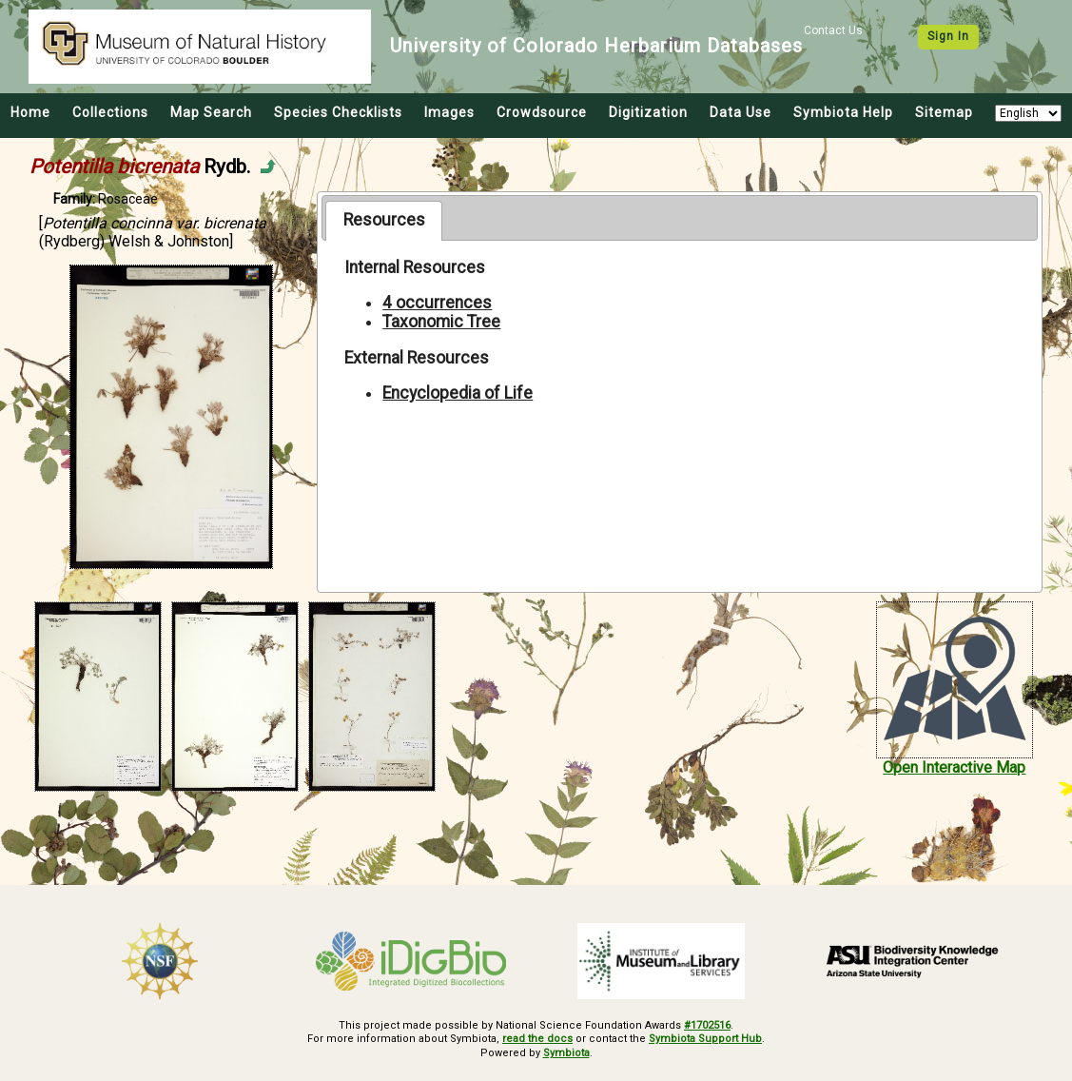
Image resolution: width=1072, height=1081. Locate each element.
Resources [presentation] (384, 219)
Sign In (948, 36)
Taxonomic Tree (441, 321)
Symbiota (566, 1053)
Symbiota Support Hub (705, 1038)
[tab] (383, 221)
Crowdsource (542, 112)
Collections (110, 112)
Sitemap (944, 112)
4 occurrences (437, 302)
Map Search (211, 112)
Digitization (648, 112)
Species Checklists (338, 112)
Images (449, 112)
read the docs (537, 1038)
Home (30, 112)
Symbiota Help (843, 112)
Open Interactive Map (954, 767)
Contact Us (833, 30)
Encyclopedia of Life (457, 393)
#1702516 (707, 1025)
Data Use (740, 112)
